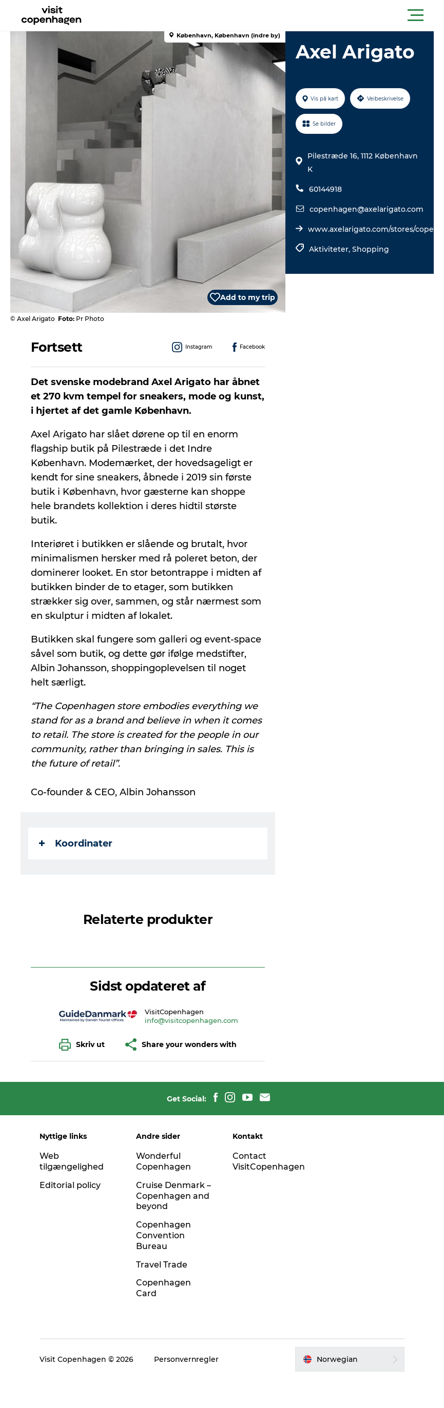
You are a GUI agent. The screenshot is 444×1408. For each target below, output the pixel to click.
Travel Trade (162, 1265)
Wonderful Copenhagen (164, 1161)
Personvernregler (188, 1359)
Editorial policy (71, 1185)
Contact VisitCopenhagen (269, 1161)
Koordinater (75, 843)
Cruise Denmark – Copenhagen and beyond (174, 1196)
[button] (268, 15)
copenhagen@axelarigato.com (366, 209)
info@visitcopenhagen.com (192, 1020)
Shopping (370, 249)
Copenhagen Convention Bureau (164, 1235)
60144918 (325, 189)
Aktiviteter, (330, 249)
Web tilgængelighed (73, 1161)
